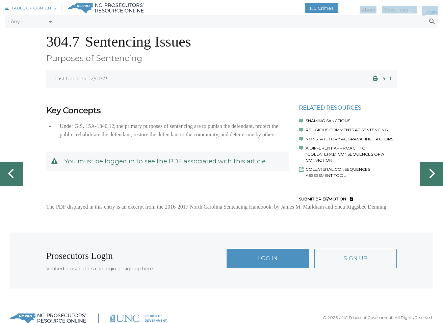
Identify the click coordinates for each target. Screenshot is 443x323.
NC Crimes (334, 8)
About (378, 8)
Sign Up (355, 258)
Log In (268, 258)
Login (432, 8)
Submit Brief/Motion (326, 198)
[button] (30, 7)
